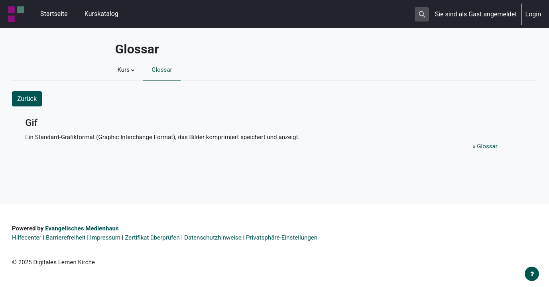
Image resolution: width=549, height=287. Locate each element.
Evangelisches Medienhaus (86, 227)
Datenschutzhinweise (224, 236)
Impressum (110, 236)
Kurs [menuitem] (124, 70)
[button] (422, 14)
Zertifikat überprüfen (160, 236)
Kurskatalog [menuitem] (101, 14)
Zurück (27, 98)
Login (533, 14)
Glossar (487, 147)
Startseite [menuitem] (54, 14)
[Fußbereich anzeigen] (532, 274)
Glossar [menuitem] (163, 70)
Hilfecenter (27, 236)
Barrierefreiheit (69, 236)
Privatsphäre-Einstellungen (297, 236)
